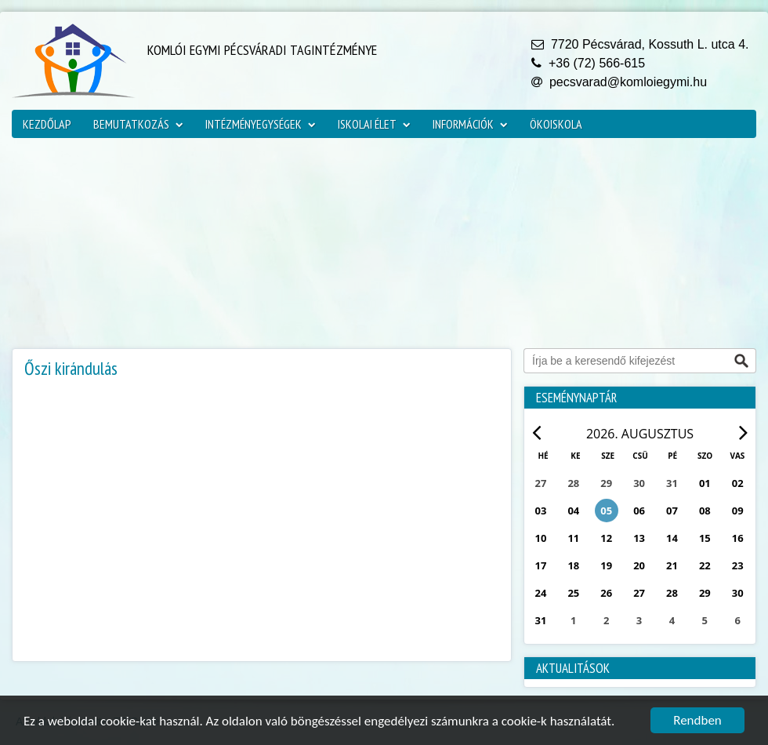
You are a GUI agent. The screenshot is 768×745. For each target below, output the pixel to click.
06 (639, 510)
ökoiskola (556, 124)
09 (738, 510)
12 (606, 538)
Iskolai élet (374, 124)
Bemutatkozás (138, 124)
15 (705, 538)
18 (573, 565)
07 (672, 510)
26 (606, 593)
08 (705, 510)
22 (705, 565)
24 (541, 593)
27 (639, 593)
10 (541, 538)
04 (573, 510)
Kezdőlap (47, 124)
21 (672, 565)
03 (541, 510)
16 (738, 538)
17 (541, 565)
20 (639, 565)
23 (738, 565)
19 (606, 565)
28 (672, 593)
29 (705, 593)
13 (639, 538)
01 (705, 483)
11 (573, 538)
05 (606, 510)
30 (738, 593)
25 (573, 593)
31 (541, 620)
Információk (470, 124)
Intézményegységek (260, 124)
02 (738, 483)
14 (672, 538)
